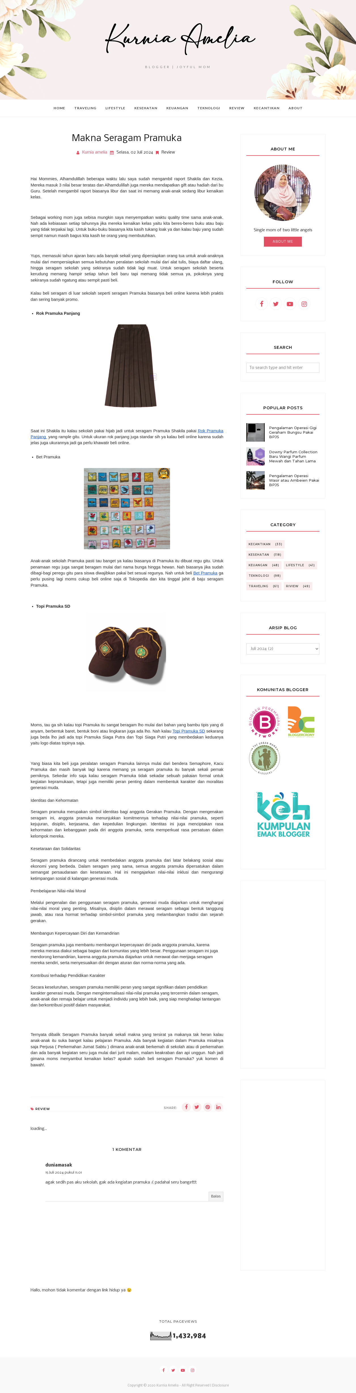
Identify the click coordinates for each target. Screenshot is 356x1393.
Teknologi (259, 576)
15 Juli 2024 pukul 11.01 (63, 1172)
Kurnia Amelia (167, 1385)
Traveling (258, 586)
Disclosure (220, 1385)
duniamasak (58, 1165)
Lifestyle (295, 565)
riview (292, 586)
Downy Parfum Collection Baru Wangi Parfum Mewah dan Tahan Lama (293, 456)
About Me (283, 242)
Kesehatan (259, 555)
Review (168, 152)
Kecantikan (260, 544)
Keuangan (258, 565)
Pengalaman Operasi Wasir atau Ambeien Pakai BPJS (294, 480)
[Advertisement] (282, 974)
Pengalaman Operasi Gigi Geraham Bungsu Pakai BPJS (293, 432)
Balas (216, 1196)
